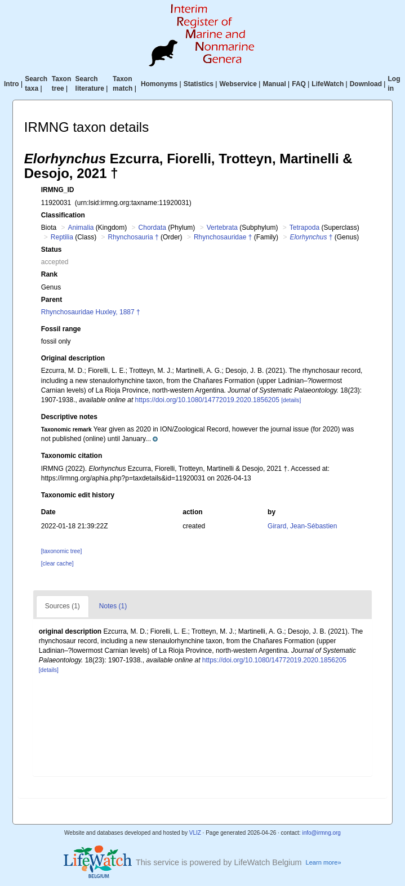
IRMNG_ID (57, 190)
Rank (49, 274)
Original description (73, 358)
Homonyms (159, 84)
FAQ (299, 84)
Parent (51, 300)
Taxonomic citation (71, 456)
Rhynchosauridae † (223, 237)
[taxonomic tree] (61, 551)
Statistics (198, 84)
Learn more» (323, 862)
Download (366, 84)
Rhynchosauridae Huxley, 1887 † (90, 312)
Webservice (238, 84)
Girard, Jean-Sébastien (302, 526)
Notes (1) (113, 606)
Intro (11, 84)
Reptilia (62, 237)
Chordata (152, 227)
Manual (274, 84)
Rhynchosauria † (133, 237)
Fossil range (61, 329)
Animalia (81, 227)
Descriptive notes (69, 417)
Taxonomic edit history (77, 495)
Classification (63, 215)
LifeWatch (327, 84)
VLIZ (195, 833)
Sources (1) (62, 606)
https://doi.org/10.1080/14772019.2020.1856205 (207, 400)
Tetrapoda (304, 227)
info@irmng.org (321, 833)
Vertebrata (222, 227)
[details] (291, 400)
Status (51, 249)
